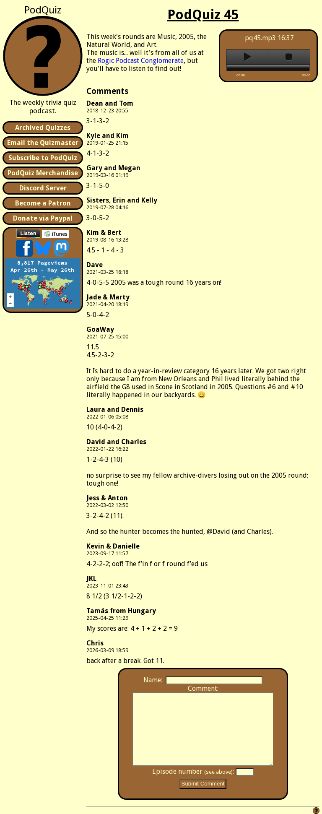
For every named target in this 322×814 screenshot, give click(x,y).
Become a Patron (43, 203)
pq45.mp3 (260, 38)
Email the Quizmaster (42, 143)
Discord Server (43, 188)
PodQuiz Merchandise (43, 173)
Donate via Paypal (43, 218)
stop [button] (289, 57)
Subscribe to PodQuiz (42, 158)
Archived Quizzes (42, 128)
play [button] (247, 57)
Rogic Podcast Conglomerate (141, 61)
